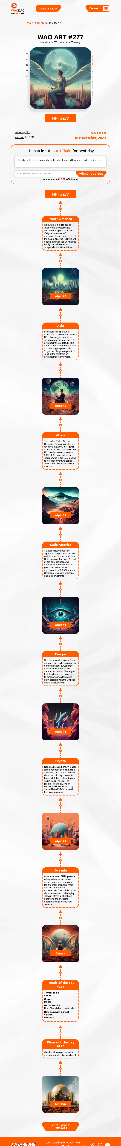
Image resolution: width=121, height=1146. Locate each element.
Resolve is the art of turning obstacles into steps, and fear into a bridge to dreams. (60, 156)
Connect (94, 6)
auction (19, 131)
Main (30, 17)
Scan (40, 17)
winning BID (22, 126)
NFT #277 (60, 113)
